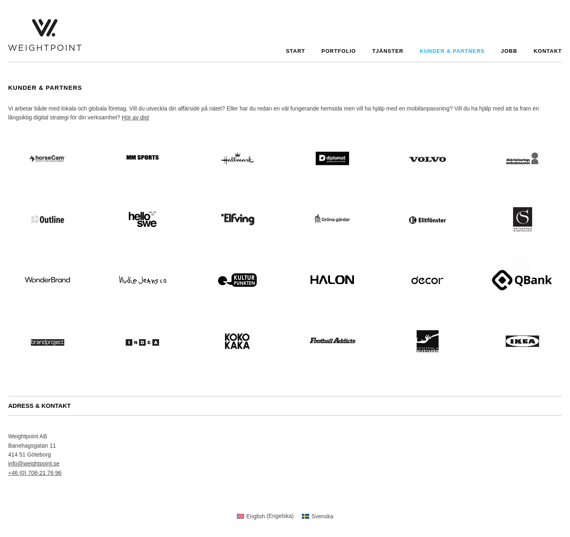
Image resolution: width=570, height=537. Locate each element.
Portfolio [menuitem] (338, 51)
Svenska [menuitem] (323, 516)
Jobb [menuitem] (509, 51)
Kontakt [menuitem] (547, 51)
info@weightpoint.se (33, 463)
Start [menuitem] (295, 51)
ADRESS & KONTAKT (39, 405)
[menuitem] (265, 516)
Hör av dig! (135, 117)
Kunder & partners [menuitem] (452, 51)
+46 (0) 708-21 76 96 (34, 473)
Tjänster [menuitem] (388, 51)
